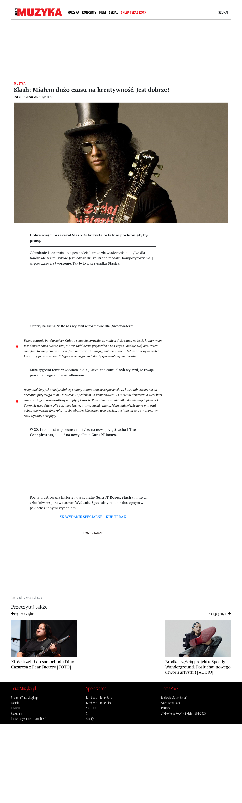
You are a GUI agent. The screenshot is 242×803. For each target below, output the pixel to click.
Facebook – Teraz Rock (99, 697)
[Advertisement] (121, 50)
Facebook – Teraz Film (98, 702)
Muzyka (73, 12)
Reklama (15, 708)
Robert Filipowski (25, 97)
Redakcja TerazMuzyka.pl (24, 697)
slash (20, 597)
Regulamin (17, 713)
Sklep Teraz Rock (133, 12)
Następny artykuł (220, 613)
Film (102, 12)
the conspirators (33, 597)
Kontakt (15, 702)
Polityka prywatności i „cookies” (28, 718)
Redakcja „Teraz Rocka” (174, 697)
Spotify (90, 718)
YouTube (91, 708)
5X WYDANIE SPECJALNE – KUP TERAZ (93, 516)
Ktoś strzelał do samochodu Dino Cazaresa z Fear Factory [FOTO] (42, 664)
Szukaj (223, 12)
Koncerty (89, 12)
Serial (113, 12)
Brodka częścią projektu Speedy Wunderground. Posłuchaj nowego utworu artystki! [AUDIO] (198, 667)
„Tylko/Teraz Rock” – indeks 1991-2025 (183, 713)
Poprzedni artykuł (22, 613)
